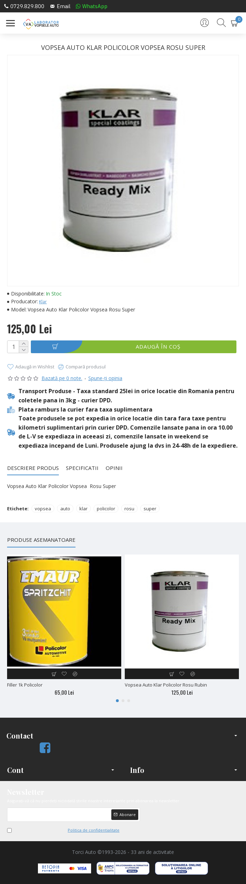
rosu (129, 508)
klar (83, 508)
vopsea (43, 508)
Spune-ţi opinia (105, 378)
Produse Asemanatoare (41, 539)
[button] (117, 700)
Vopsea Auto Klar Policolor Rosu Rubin (166, 685)
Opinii (114, 468)
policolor (106, 508)
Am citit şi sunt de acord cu (64, 830)
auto (65, 508)
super (150, 508)
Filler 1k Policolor (25, 685)
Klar (43, 302)
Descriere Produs (33, 468)
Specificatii (82, 468)
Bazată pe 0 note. (61, 378)
